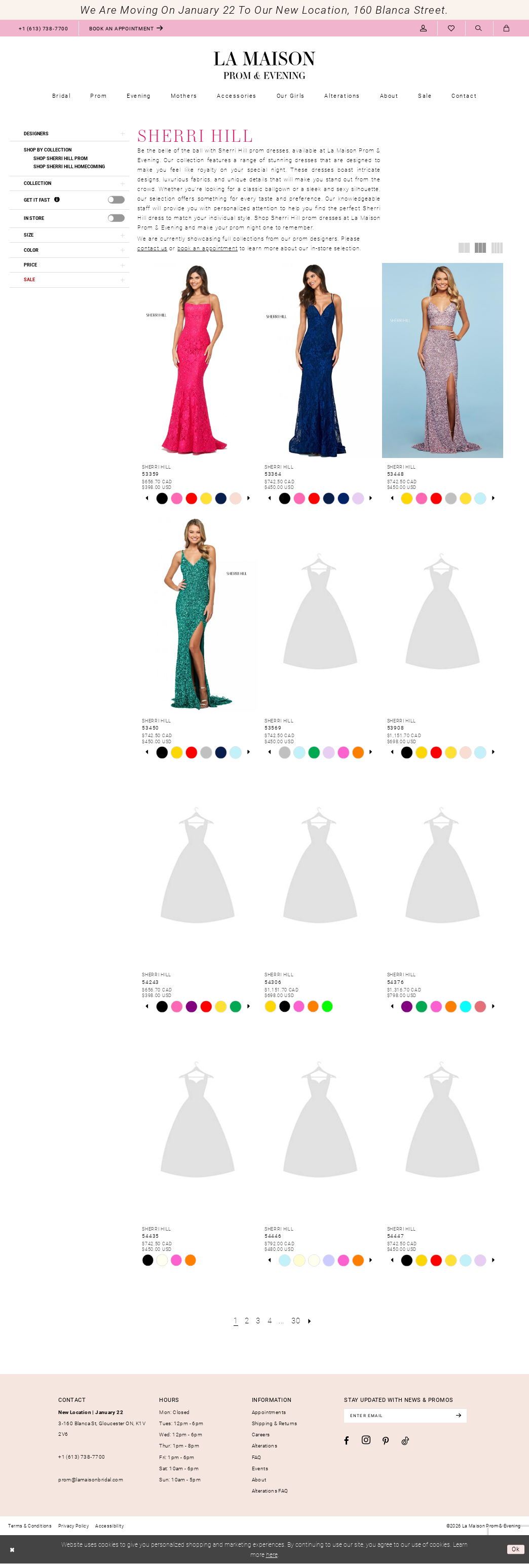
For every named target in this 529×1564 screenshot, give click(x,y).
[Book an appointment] (126, 28)
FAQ (256, 1456)
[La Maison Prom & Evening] (264, 65)
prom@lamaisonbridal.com (90, 1478)
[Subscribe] (461, 1416)
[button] (423, 28)
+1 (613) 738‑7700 (81, 1456)
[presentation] (116, 200)
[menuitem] (43, 28)
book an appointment (207, 248)
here (272, 1555)
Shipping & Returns (274, 1423)
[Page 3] (257, 1320)
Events (260, 1467)
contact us (152, 248)
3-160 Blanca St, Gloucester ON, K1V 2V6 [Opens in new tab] (101, 1422)
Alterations (264, 1445)
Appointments (269, 1412)
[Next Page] (310, 1320)
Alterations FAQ (270, 1490)
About (259, 1478)
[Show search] (479, 28)
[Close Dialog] (12, 1550)
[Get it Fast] (57, 200)
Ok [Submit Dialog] (516, 1549)
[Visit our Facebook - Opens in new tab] (346, 1440)
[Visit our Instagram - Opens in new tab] (366, 1440)
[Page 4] (269, 1320)
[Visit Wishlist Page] (451, 28)
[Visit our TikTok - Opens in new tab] (405, 1440)
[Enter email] (407, 1416)
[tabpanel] (162, 498)
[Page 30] (296, 1320)
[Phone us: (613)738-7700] (43, 28)
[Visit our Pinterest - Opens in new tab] (386, 1441)
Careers (261, 1434)
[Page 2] (246, 1320)
